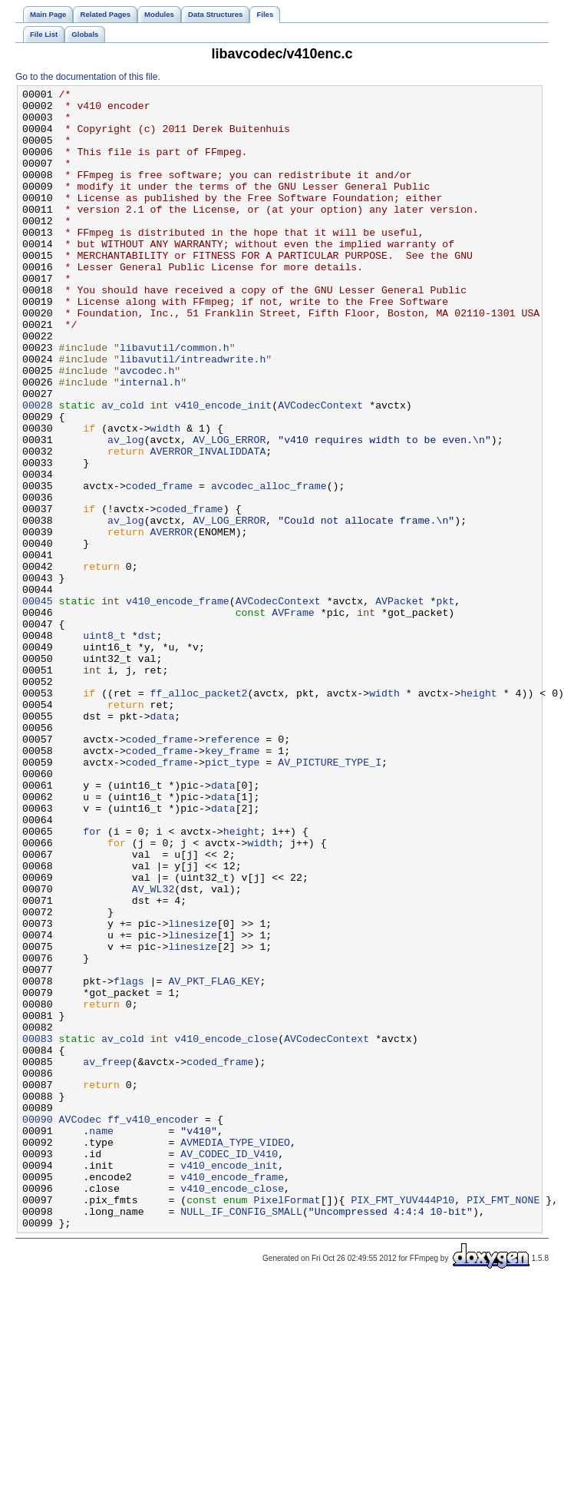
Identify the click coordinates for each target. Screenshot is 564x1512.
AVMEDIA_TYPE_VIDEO (235, 1354)
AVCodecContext (320, 469)
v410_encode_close (226, 1229)
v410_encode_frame (177, 704)
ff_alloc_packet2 (199, 815)
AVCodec (80, 1326)
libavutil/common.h (174, 400)
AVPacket (399, 704)
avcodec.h (147, 428)
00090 (37, 1326)
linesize (192, 1091)
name (101, 1340)
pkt (445, 704)
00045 (37, 704)
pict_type (232, 898)
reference (232, 870)
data (162, 842)
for (92, 981)
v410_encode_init (223, 469)
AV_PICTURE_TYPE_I (329, 898)
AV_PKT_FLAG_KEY (213, 1160)
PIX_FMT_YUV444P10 (402, 1423)
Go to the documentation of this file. (87, 76)
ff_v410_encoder (153, 1326)
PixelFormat (286, 1423)
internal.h (150, 441)
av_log (125, 511)
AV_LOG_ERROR (229, 511)
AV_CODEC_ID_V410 (229, 1368)
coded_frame (159, 566)
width (165, 497)
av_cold (122, 469)
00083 (37, 1229)
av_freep (107, 1257)
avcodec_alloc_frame (269, 566)
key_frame (232, 884)
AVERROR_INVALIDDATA (208, 524)
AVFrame (293, 718)
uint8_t (104, 746)
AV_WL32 (153, 1050)
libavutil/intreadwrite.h (193, 414)
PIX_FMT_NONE (503, 1423)
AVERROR (171, 621)
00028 (37, 469)
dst (147, 746)
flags (129, 1160)
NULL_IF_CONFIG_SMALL (241, 1437)
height (478, 815)
